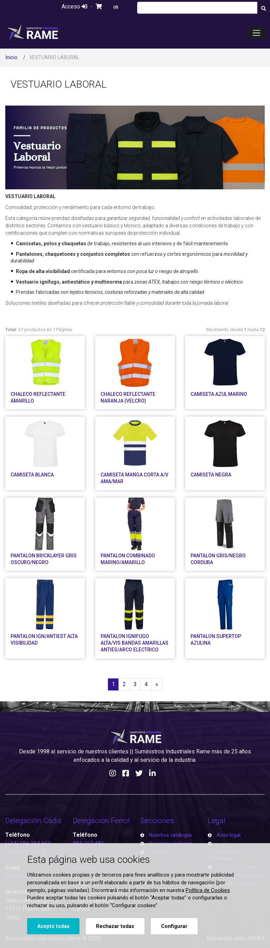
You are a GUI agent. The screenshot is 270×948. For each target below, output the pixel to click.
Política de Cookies (208, 890)
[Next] (156, 684)
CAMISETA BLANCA (32, 475)
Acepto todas (53, 926)
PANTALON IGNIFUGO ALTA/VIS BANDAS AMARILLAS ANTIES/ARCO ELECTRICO (134, 642)
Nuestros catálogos (170, 835)
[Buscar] (263, 8)
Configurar (174, 926)
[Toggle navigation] (256, 33)
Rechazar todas (115, 926)
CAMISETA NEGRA (211, 475)
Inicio (11, 58)
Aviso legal (228, 835)
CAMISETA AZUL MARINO (219, 394)
